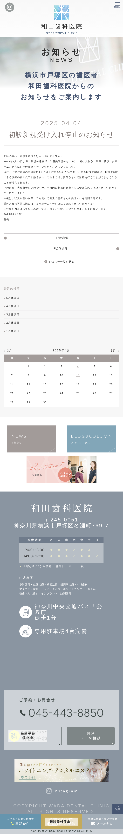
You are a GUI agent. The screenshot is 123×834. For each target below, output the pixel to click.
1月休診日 (13, 331)
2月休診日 (13, 322)
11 (78, 375)
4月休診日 (62, 237)
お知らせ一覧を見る (61, 261)
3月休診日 (13, 314)
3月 (9, 350)
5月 (113, 350)
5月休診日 (60, 248)
